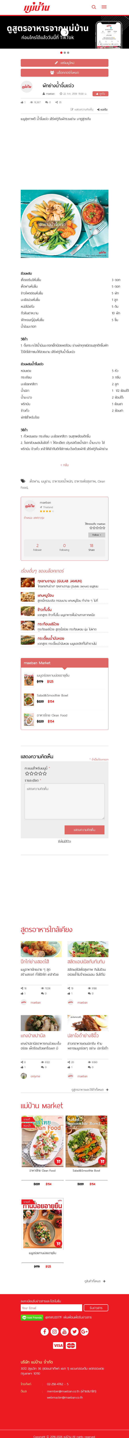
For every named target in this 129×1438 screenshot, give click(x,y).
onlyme (35, 1076)
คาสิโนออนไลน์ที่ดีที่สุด (60, 1410)
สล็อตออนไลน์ (67, 1404)
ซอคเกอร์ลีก (58, 1422)
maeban (49, 93)
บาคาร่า (102, 1404)
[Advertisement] (64, 156)
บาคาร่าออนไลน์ (85, 1410)
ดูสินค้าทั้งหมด (95, 1281)
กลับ (65, 465)
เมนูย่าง (45, 481)
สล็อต (92, 1404)
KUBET (55, 1416)
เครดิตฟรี (53, 1404)
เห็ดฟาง (34, 481)
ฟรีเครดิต (83, 1404)
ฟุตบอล (66, 1416)
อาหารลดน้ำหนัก (62, 481)
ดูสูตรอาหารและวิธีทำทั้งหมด (90, 1089)
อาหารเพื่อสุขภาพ (85, 481)
